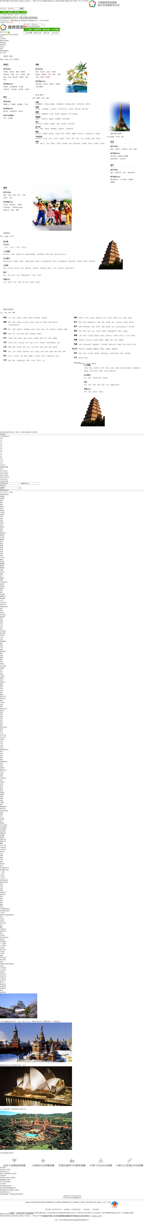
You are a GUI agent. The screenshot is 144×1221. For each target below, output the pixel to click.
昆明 (13, 329)
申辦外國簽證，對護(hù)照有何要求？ (12, 1194)
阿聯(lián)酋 (4, 606)
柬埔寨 (23, 72)
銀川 (113, 322)
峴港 (12, 74)
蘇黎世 (46, 124)
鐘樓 (1, 955)
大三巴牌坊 (123, 179)
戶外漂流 (3, 968)
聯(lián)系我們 (40, 1202)
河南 (1, 884)
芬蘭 (1, 553)
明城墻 (86, 371)
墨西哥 (59, 143)
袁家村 (32, 282)
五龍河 (85, 261)
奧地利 (2, 578)
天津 (1, 743)
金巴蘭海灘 (13, 87)
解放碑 (97, 335)
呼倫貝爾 (89, 349)
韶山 (120, 318)
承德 (85, 358)
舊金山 (90, 143)
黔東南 (108, 327)
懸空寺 (17, 268)
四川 (5, 338)
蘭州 (80, 322)
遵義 (103, 327)
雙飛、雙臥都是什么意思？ (8, 1173)
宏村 (1, 719)
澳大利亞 (38, 133)
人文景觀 (3, 943)
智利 (1, 529)
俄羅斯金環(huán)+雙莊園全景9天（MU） (13, 1065)
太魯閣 (19, 205)
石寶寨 (115, 335)
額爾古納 (115, 349)
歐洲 (1, 541)
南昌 (9, 360)
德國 (37, 112)
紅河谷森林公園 (46, 261)
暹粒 (26, 77)
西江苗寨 (131, 327)
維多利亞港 (114, 159)
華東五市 (3, 696)
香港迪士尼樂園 (123, 156)
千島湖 (19, 351)
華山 (85, 378)
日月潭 (117, 137)
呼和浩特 (81, 349)
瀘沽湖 (33, 329)
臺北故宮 (12, 205)
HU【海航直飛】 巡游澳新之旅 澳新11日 (13, 1109)
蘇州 (46, 351)
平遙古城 (60, 268)
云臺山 (21, 261)
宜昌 (84, 353)
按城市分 (3, 892)
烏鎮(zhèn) (26, 351)
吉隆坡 (21, 77)
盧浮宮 (88, 104)
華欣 (54, 74)
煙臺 (9, 347)
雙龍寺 (51, 84)
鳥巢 (31, 343)
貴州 (75, 326)
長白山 (10, 356)
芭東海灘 (38, 84)
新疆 (75, 340)
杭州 (9, 351)
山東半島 (3, 847)
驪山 (91, 368)
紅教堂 (27, 89)
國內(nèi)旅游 (4, 40)
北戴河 (2, 739)
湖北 (75, 353)
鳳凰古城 (99, 318)
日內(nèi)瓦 (39, 124)
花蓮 (24, 195)
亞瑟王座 (77, 109)
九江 (43, 360)
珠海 (88, 331)
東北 (5, 356)
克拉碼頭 (14, 89)
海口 (13, 318)
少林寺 (13, 254)
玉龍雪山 (53, 329)
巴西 (47, 143)
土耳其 (45, 138)
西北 (75, 322)
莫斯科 (37, 119)
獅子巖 (5, 111)
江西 (5, 360)
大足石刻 (90, 335)
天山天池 (89, 340)
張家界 (81, 318)
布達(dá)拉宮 (87, 344)
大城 (37, 77)
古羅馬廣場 (69, 129)
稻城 (49, 338)
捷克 (1, 555)
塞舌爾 (87, 138)
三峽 (80, 335)
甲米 (49, 74)
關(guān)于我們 (31, 1202)
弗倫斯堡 (64, 114)
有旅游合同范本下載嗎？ (8, 1177)
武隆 (84, 335)
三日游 (17, 247)
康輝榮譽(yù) (50, 1202)
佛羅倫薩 (53, 129)
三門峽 (33, 275)
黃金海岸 (81, 133)
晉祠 (4, 268)
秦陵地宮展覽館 (30, 254)
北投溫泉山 (7, 207)
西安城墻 (3, 941)
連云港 (2, 851)
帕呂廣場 (71, 124)
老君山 (55, 261)
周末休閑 (3, 958)
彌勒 (65, 329)
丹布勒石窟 (13, 111)
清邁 (48, 72)
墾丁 (19, 195)
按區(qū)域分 (4, 880)
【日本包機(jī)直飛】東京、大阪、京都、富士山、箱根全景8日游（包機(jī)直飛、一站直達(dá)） (30, 1021)
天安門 (10, 343)
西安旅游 (3, 45)
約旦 (82, 138)
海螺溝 (36, 338)
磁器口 (102, 335)
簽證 (1, 49)
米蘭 (41, 129)
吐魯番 (95, 340)
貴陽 (80, 327)
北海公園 (21, 343)
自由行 (2, 47)
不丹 (4, 118)
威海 (13, 347)
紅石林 (110, 318)
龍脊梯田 (33, 334)
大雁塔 (117, 368)
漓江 (13, 334)
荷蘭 (1, 580)
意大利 (37, 127)
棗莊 (41, 347)
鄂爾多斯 (96, 349)
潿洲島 (39, 334)
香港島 (117, 149)
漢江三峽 (25, 282)
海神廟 (5, 87)
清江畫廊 (127, 353)
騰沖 (38, 329)
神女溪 (133, 335)
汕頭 (93, 331)
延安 (13, 275)
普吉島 (42, 72)
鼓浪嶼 (19, 322)
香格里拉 (20, 329)
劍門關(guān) (63, 261)
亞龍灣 (19, 318)
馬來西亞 (6, 74)
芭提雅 (53, 72)
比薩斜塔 (61, 129)
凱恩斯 (68, 133)
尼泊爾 (13, 104)
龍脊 (1, 692)
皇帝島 (45, 84)
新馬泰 (2, 511)
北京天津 (3, 735)
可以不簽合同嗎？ (6, 1182)
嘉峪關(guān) (91, 322)
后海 (26, 343)
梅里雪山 (3, 809)
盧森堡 (2, 566)
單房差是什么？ (5, 1171)
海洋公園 (113, 156)
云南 (28, 26)
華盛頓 (96, 143)
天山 (1, 817)
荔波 (93, 327)
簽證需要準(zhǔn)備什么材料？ (10, 1190)
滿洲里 (108, 349)
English (11, 22)
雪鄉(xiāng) (50, 356)
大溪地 (57, 133)
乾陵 (111, 368)
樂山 (25, 338)
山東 (5, 347)
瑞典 (1, 549)
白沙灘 (21, 87)
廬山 (13, 360)
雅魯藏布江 (96, 344)
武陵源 (130, 318)
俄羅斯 (38, 98)
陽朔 (22, 334)
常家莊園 (43, 268)
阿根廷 (53, 143)
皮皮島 (38, 74)
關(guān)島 (76, 143)
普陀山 (37, 351)
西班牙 (2, 584)
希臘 (1, 547)
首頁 (1, 36)
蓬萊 (50, 347)
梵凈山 (98, 327)
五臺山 (49, 268)
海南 (34, 26)
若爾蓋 (55, 338)
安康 (98, 385)
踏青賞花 (3, 986)
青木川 (2, 982)
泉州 (1, 662)
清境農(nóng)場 (17, 207)
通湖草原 (92, 261)
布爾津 (107, 340)
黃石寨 (92, 318)
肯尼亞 (68, 138)
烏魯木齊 (81, 340)
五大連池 (37, 356)
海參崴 (51, 119)
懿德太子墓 (20, 254)
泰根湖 (37, 114)
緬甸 (28, 74)
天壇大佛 (122, 159)
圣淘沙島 (6, 89)
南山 (1, 629)
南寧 (26, 334)
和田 (116, 340)
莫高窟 (131, 322)
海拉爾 (2, 835)
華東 (38, 26)
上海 (13, 351)
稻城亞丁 (3, 682)
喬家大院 (28, 268)
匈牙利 (2, 562)
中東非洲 (38, 137)
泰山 (28, 347)
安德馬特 (64, 124)
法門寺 (102, 368)
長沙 (104, 318)
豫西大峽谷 (72, 261)
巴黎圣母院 (80, 104)
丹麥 (1, 551)
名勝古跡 (3, 929)
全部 (1, 469)
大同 (54, 268)
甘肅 (1, 745)
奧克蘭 (98, 133)
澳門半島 (118, 172)
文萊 (9, 77)
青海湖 (108, 322)
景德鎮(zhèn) (21, 360)
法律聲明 (58, 1202)
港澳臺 (2, 496)
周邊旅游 (3, 42)
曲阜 (45, 347)
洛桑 (57, 124)
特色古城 (3, 974)
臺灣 (4, 195)
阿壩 (41, 338)
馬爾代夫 (6, 104)
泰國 (1, 59)
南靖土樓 (38, 322)
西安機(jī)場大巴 (67, 1202)
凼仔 (124, 172)
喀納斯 (101, 340)
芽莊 (4, 80)
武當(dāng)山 (104, 353)
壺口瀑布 (3, 923)
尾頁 (11, 492)
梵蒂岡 (2, 586)
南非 (73, 138)
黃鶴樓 (97, 353)
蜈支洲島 (37, 318)
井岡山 (39, 360)
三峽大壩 (90, 353)
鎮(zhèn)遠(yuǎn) (121, 327)
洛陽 (19, 282)
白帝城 (121, 335)
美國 (47, 98)
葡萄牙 (2, 588)
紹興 (64, 351)
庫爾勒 (121, 340)
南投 (12, 210)
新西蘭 (45, 133)
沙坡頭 (125, 322)
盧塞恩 (52, 124)
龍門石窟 (6, 254)
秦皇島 (81, 358)
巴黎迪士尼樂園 (49, 104)
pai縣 (42, 77)
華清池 (96, 368)
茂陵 (107, 368)
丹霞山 (120, 331)
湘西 (124, 318)
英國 (37, 107)
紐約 (70, 143)
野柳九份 (6, 210)
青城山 (30, 338)
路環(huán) (131, 172)
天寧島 (2, 537)
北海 (18, 334)
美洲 (37, 142)
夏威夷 (65, 143)
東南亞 (2, 515)
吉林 (57, 356)
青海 (1, 786)
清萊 (59, 74)
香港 (111, 149)
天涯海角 (44, 318)
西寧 (103, 322)
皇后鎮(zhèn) (89, 133)
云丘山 (12, 236)
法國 (33, 98)
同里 (1, 713)
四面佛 (58, 84)
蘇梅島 (44, 74)
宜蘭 (17, 210)
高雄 (9, 195)
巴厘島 (6, 59)
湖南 (75, 317)
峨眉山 (20, 338)
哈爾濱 (30, 356)
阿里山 (5, 198)
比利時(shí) (3, 582)
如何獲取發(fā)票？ (6, 1186)
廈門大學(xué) (52, 322)
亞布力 (43, 356)
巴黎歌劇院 (59, 104)
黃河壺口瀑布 (7, 261)
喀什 (111, 340)
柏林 (51, 114)
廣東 (75, 331)
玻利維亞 (3, 533)
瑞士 (37, 122)
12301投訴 (86, 1209)
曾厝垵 (45, 322)
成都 (25, 26)
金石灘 (16, 356)
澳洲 (1, 508)
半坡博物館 (40, 254)
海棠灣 (30, 318)
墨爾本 (74, 133)
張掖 (98, 322)
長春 (25, 356)
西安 (103, 385)
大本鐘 (71, 109)
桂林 (31, 26)
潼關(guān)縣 (25, 275)
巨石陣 (37, 109)
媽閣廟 (131, 179)
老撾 (4, 77)
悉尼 (62, 133)
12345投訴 (95, 1209)
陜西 (1, 890)
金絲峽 (6, 236)
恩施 (121, 353)
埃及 (43, 98)
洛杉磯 (84, 143)
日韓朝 (2, 513)
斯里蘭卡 (16, 59)
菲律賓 (23, 74)
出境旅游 (3, 38)
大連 (21, 356)
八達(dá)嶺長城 (50, 343)
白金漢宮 (53, 109)
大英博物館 (45, 109)
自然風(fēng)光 (4, 909)
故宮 (15, 343)
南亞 (5, 97)
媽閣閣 (112, 182)
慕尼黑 (57, 114)
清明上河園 (49, 254)
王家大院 (35, 268)
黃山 (32, 351)
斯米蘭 (48, 77)
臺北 (122, 137)
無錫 (51, 351)
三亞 (9, 318)
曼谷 (37, 72)
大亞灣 (98, 331)
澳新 (37, 132)
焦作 (4, 275)
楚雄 (1, 649)
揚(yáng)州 (3, 727)
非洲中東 (3, 602)
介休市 (39, 275)
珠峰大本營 (112, 344)
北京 (1, 312)
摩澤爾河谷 (45, 114)
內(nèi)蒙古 (3, 825)
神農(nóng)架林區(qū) (7, 915)
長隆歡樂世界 (112, 331)
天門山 (86, 318)
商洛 (9, 275)
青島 (24, 347)
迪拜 (50, 138)
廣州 (84, 331)
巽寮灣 (104, 331)
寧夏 (1, 774)
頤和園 (42, 343)
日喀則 (119, 344)
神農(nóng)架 (29, 261)
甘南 (1, 753)
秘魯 (1, 531)
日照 (32, 347)
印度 (26, 104)
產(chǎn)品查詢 (26, 432)
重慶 (75, 335)
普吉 (11, 59)
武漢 (80, 353)
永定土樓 (25, 322)
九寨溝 (10, 338)
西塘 (55, 351)
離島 (135, 149)
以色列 (56, 138)
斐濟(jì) (51, 133)
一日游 (5, 247)
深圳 (80, 331)
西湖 (1, 704)
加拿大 (42, 143)
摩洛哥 (98, 138)
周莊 (59, 351)
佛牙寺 (21, 111)
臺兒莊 (55, 347)
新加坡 (12, 72)
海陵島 (125, 331)
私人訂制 (3, 53)
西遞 (1, 717)
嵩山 (1, 917)
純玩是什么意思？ (6, 1169)
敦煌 (84, 322)
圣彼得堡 (44, 119)
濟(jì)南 (19, 347)
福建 (13, 312)
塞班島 (102, 143)
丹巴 (45, 338)
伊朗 (92, 138)
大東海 (25, 318)
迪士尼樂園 (110, 137)
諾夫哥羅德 (66, 119)
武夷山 (32, 322)
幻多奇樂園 (39, 87)
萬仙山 (37, 261)
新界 (130, 149)
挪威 (1, 559)
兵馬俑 (86, 368)
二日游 (11, 247)
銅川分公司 (5, 32)
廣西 (5, 333)
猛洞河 (115, 318)
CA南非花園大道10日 (7, 1153)
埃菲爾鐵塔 (39, 104)
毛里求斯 (38, 138)
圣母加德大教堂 (70, 104)
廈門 (9, 322)
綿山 (22, 268)
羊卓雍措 (104, 344)
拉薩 (80, 344)
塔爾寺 (2, 794)
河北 (75, 357)
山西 (18, 275)
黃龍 (1, 680)
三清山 (33, 360)
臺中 (11, 198)
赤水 (113, 327)
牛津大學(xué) (62, 109)
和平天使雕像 (73, 114)
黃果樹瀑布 (86, 327)
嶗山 (37, 347)
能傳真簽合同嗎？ (6, 1180)
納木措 (129, 344)
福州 (13, 322)
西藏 (75, 344)
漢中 (1, 236)
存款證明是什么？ (6, 1192)
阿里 (124, 344)
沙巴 (17, 74)
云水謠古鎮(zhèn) (13, 325)
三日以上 (24, 247)
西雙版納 (27, 329)
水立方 (36, 343)
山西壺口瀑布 (69, 268)
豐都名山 (109, 335)
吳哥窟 (21, 89)
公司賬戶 (82, 1202)
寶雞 (94, 385)
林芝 (134, 344)
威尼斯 (47, 129)
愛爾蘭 (2, 564)
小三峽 (127, 335)
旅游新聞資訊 (4, 51)
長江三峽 (3, 845)
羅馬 (36, 129)
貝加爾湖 (58, 119)
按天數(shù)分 (4, 868)
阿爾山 (102, 349)
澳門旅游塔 (114, 179)
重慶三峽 (3, 839)
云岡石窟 (10, 268)
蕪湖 (1, 700)
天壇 (58, 343)
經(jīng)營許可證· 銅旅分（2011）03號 (98, 1202)
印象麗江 (60, 329)
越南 (17, 72)
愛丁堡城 (85, 109)
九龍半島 (124, 149)
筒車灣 (2, 972)
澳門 (111, 172)
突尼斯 (62, 138)
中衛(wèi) (119, 322)
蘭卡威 (15, 77)
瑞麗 (42, 329)
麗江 (9, 329)
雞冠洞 (79, 261)
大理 (47, 329)
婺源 (28, 360)
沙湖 (1, 784)
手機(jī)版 (76, 1202)
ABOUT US (4, 22)
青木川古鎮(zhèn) (60, 254)
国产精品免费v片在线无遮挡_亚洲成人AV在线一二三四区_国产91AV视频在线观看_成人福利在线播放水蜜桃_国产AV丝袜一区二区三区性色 (44, 1)
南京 (42, 351)
